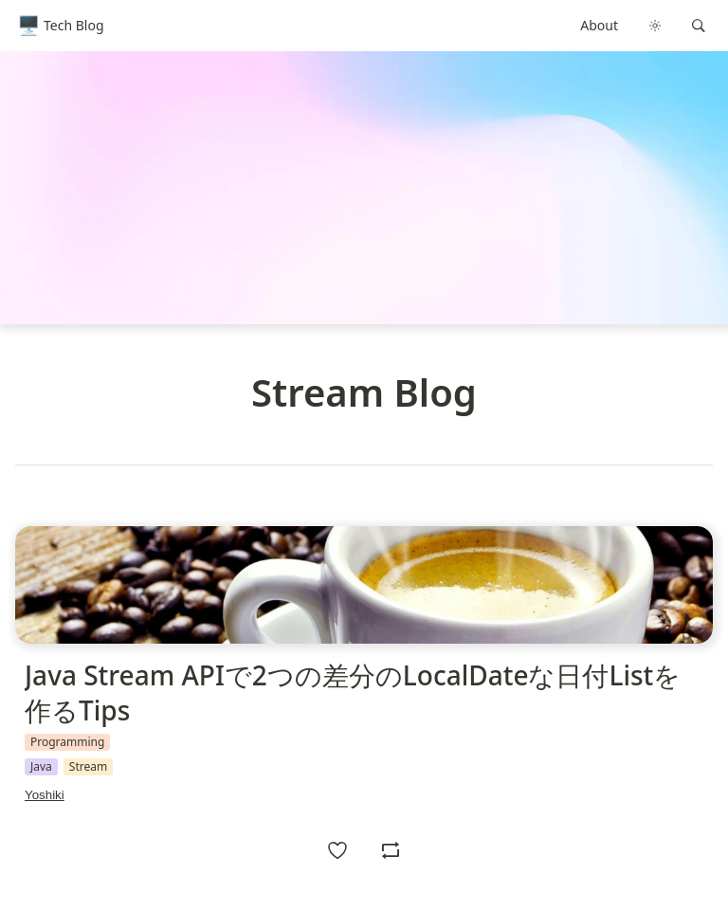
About (599, 25)
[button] (699, 26)
